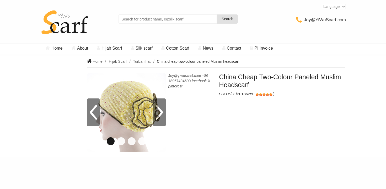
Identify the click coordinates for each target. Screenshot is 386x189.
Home (57, 48)
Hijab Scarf (111, 48)
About (82, 48)
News (208, 48)
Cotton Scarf (177, 48)
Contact (234, 48)
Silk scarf (144, 48)
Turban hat (142, 61)
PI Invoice (263, 48)
